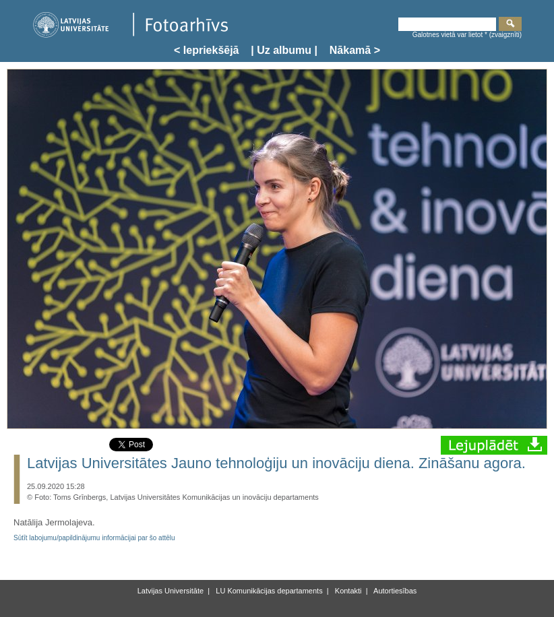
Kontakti (347, 591)
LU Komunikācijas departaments (268, 591)
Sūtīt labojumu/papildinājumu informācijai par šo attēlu (94, 538)
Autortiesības (394, 591)
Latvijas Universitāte (170, 591)
